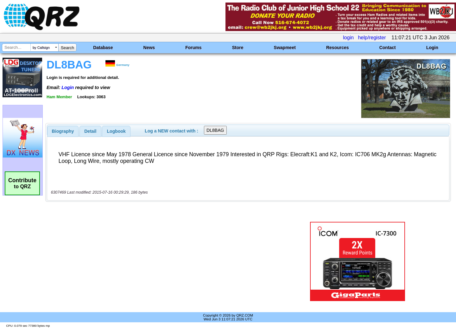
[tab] (63, 131)
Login (432, 47)
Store (238, 47)
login (348, 37)
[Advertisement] (160, 261)
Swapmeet (285, 47)
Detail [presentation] (90, 131)
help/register (372, 37)
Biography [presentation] (63, 131)
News (149, 47)
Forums (193, 47)
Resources (337, 47)
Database (103, 47)
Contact (387, 47)
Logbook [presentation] (116, 131)
